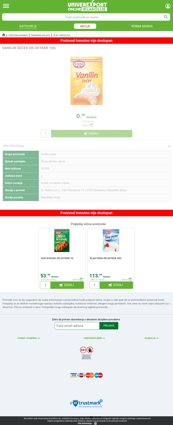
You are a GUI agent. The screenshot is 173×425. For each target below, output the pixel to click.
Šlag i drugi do (61, 35)
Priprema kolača (40, 35)
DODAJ (93, 133)
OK (96, 423)
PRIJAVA (109, 325)
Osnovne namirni (18, 35)
